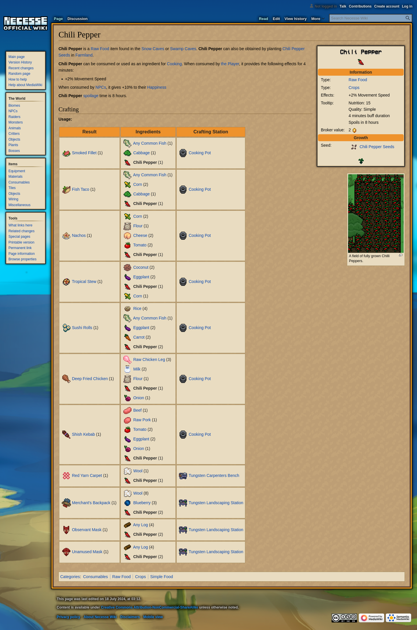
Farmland (83, 55)
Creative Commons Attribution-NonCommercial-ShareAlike (149, 607)
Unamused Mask (87, 551)
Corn (137, 184)
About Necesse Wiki (100, 617)
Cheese (140, 235)
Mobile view (153, 617)
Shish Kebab (83, 434)
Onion (138, 397)
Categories (70, 576)
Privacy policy (68, 617)
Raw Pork (142, 419)
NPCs (101, 87)
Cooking (174, 63)
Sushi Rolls (82, 327)
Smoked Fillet (84, 152)
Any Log (140, 524)
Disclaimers (130, 617)
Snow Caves (152, 48)
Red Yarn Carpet (87, 475)
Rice (137, 308)
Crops (354, 87)
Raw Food (358, 79)
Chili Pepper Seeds (377, 146)
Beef (137, 410)
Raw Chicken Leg (149, 359)
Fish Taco (80, 189)
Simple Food (161, 576)
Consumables (95, 576)
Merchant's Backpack (91, 502)
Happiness (156, 87)
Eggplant (141, 276)
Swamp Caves (183, 48)
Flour (137, 226)
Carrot (139, 337)
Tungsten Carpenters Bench (214, 475)
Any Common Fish (149, 143)
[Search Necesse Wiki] (370, 18)
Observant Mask (86, 529)
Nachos (78, 235)
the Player (230, 63)
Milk (136, 368)
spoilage (90, 95)
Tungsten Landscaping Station (216, 502)
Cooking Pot (200, 152)
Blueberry (142, 502)
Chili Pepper (70, 48)
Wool (137, 471)
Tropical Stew (84, 281)
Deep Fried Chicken (90, 378)
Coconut (140, 267)
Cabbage (141, 152)
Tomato (140, 245)
